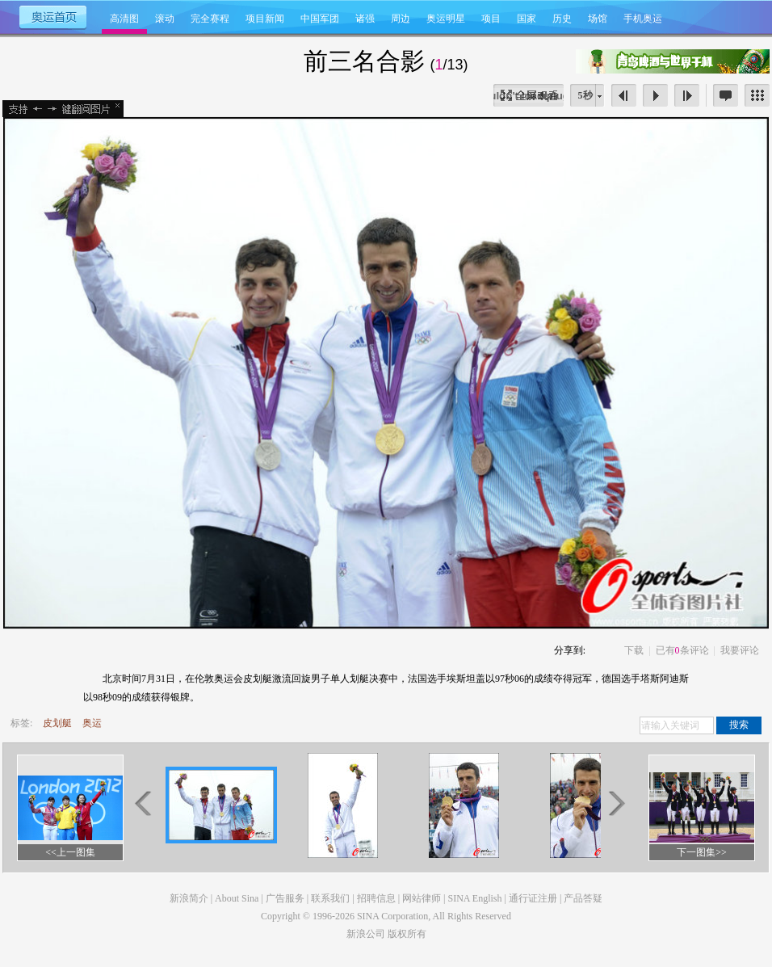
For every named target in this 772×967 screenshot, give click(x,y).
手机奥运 (642, 18)
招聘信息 (376, 898)
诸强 (365, 18)
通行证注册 (533, 898)
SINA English (474, 898)
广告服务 (285, 898)
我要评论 (739, 650)
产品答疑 (583, 898)
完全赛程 (210, 18)
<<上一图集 (70, 852)
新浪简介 (189, 898)
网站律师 (421, 898)
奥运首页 (52, 16)
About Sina (236, 898)
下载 (634, 650)
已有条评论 (682, 650)
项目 (491, 18)
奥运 (92, 723)
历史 (562, 18)
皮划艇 (57, 723)
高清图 (124, 18)
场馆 (597, 18)
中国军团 (319, 18)
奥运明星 (445, 18)
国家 (526, 18)
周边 (400, 18)
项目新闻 (264, 18)
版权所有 (407, 934)
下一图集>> (702, 852)
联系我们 (330, 898)
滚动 (164, 18)
